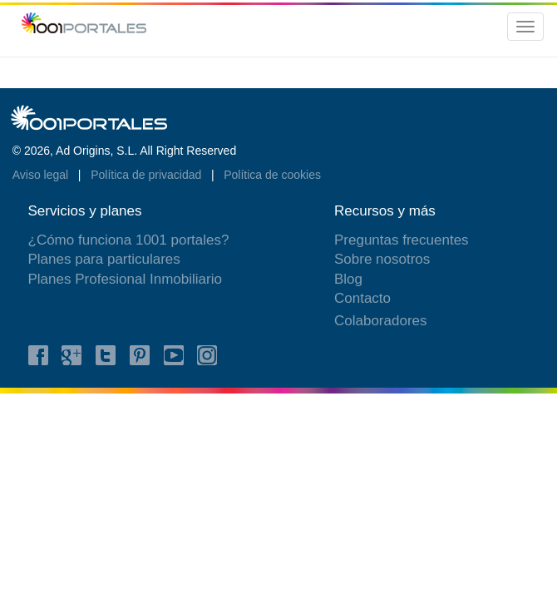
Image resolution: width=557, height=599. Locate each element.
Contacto (362, 298)
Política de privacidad (148, 174)
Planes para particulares (104, 259)
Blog (348, 279)
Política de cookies (272, 174)
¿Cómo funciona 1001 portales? (128, 240)
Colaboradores (380, 321)
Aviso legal (41, 174)
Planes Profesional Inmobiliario (125, 279)
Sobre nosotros (382, 259)
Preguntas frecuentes (401, 240)
